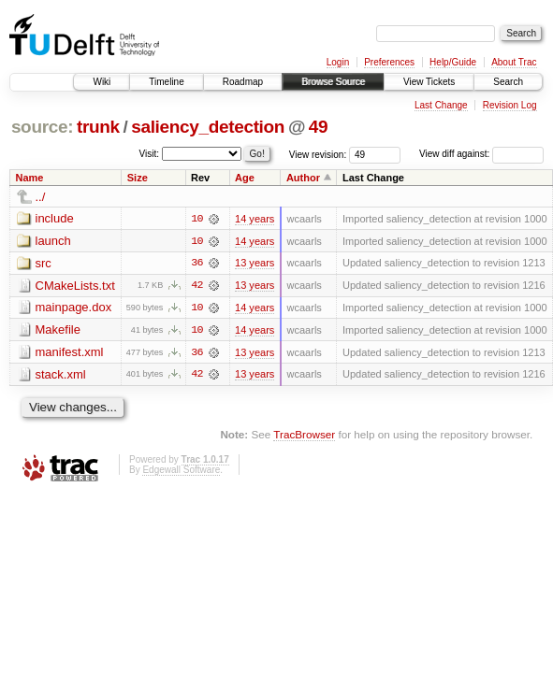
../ (41, 197)
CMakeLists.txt (75, 286)
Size (137, 177)
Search (508, 82)
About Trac (513, 62)
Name (30, 177)
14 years (254, 218)
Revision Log (510, 105)
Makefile (58, 330)
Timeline (166, 82)
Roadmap (243, 82)
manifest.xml (70, 353)
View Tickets (429, 82)
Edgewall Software (181, 470)
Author (303, 177)
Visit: (149, 153)
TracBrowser (304, 436)
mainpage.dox (74, 308)
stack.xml (61, 375)
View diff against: (481, 154)
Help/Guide (452, 62)
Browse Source (333, 82)
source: (42, 126)
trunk (98, 126)
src (43, 263)
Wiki (101, 82)
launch (53, 241)
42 (196, 286)
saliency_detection (207, 126)
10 (196, 218)
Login (338, 62)
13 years (254, 263)
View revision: (318, 154)
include (55, 218)
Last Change (441, 105)
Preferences (389, 62)
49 (318, 126)
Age (245, 177)
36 (196, 263)
